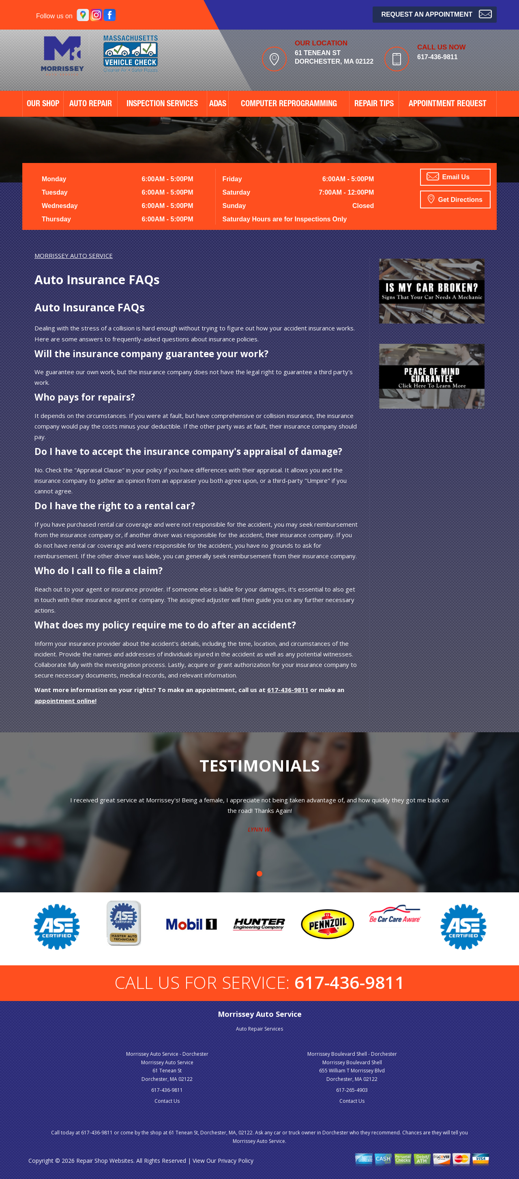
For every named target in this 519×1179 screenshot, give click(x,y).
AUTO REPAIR (90, 105)
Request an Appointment (436, 13)
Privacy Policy (235, 1160)
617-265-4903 (352, 1090)
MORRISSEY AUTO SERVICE (73, 255)
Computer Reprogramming (289, 105)
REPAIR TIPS (374, 105)
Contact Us (167, 1101)
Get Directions (455, 198)
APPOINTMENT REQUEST (448, 105)
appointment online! (65, 701)
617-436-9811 (437, 57)
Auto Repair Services (259, 1028)
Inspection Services (162, 105)
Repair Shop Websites (104, 1160)
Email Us (448, 176)
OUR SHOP (43, 105)
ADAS (217, 105)
